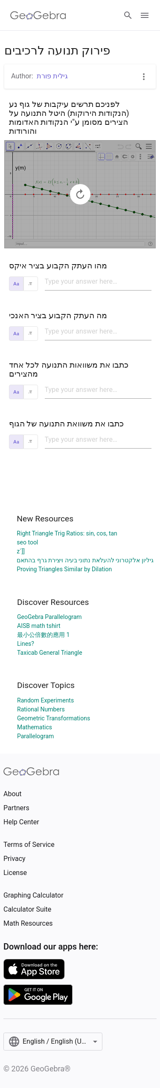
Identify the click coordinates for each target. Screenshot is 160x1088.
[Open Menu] (145, 15)
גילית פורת (52, 76)
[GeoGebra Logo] (38, 15)
